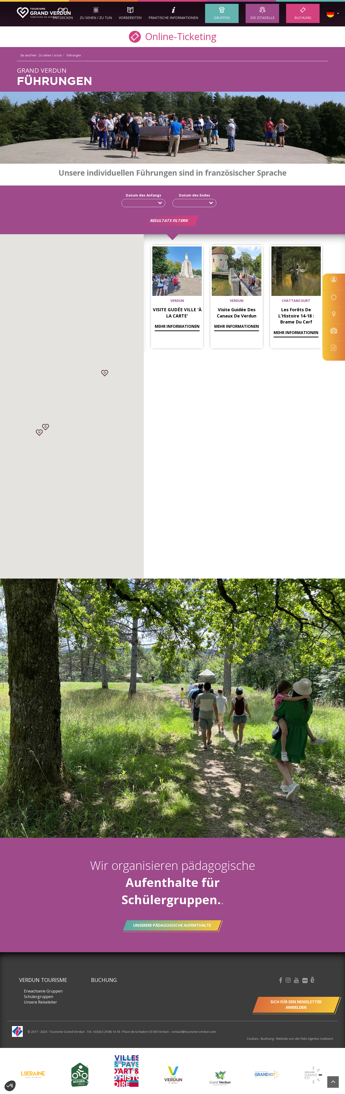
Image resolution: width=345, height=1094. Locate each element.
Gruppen (222, 17)
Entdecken (63, 17)
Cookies (253, 1038)
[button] (45, 427)
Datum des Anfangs (143, 195)
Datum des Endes (194, 195)
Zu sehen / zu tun (96, 17)
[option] (173, 1075)
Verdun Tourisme (43, 979)
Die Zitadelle (262, 17)
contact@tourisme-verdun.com (193, 1031)
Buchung (302, 17)
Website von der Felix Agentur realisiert (304, 1038)
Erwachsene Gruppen (43, 991)
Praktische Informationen (173, 17)
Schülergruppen (38, 996)
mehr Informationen (177, 326)
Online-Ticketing (172, 36)
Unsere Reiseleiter (40, 1002)
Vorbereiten (130, 17)
